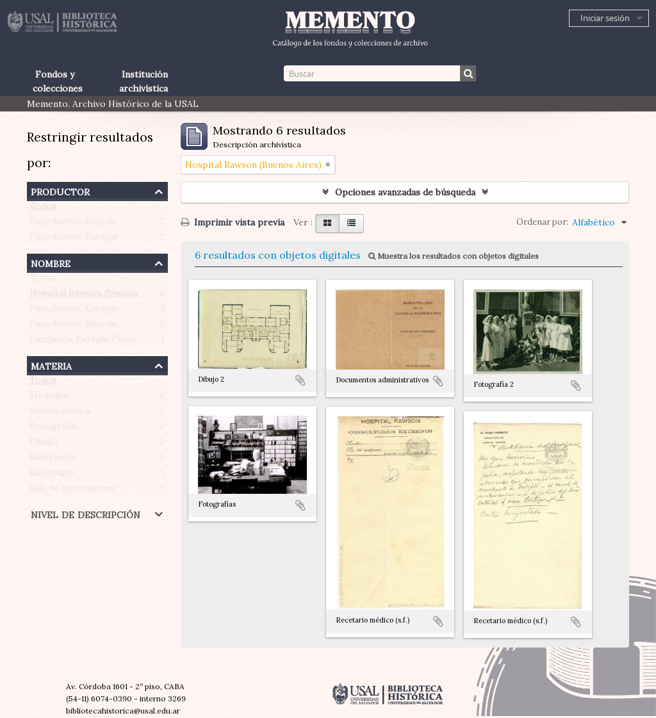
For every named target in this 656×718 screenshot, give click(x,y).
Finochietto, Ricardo (73, 224)
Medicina (48, 398)
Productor (60, 191)
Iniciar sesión (605, 18)
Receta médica (59, 414)
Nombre (50, 262)
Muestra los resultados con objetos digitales (453, 256)
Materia (51, 365)
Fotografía (52, 429)
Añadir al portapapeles (300, 380)
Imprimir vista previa (232, 222)
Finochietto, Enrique (73, 239)
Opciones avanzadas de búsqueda (405, 192)
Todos (42, 209)
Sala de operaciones (72, 490)
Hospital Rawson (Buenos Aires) (97, 296)
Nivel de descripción (85, 513)
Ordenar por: (542, 221)
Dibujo (43, 444)
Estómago (51, 475)
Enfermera (52, 460)
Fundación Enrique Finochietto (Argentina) (121, 342)
